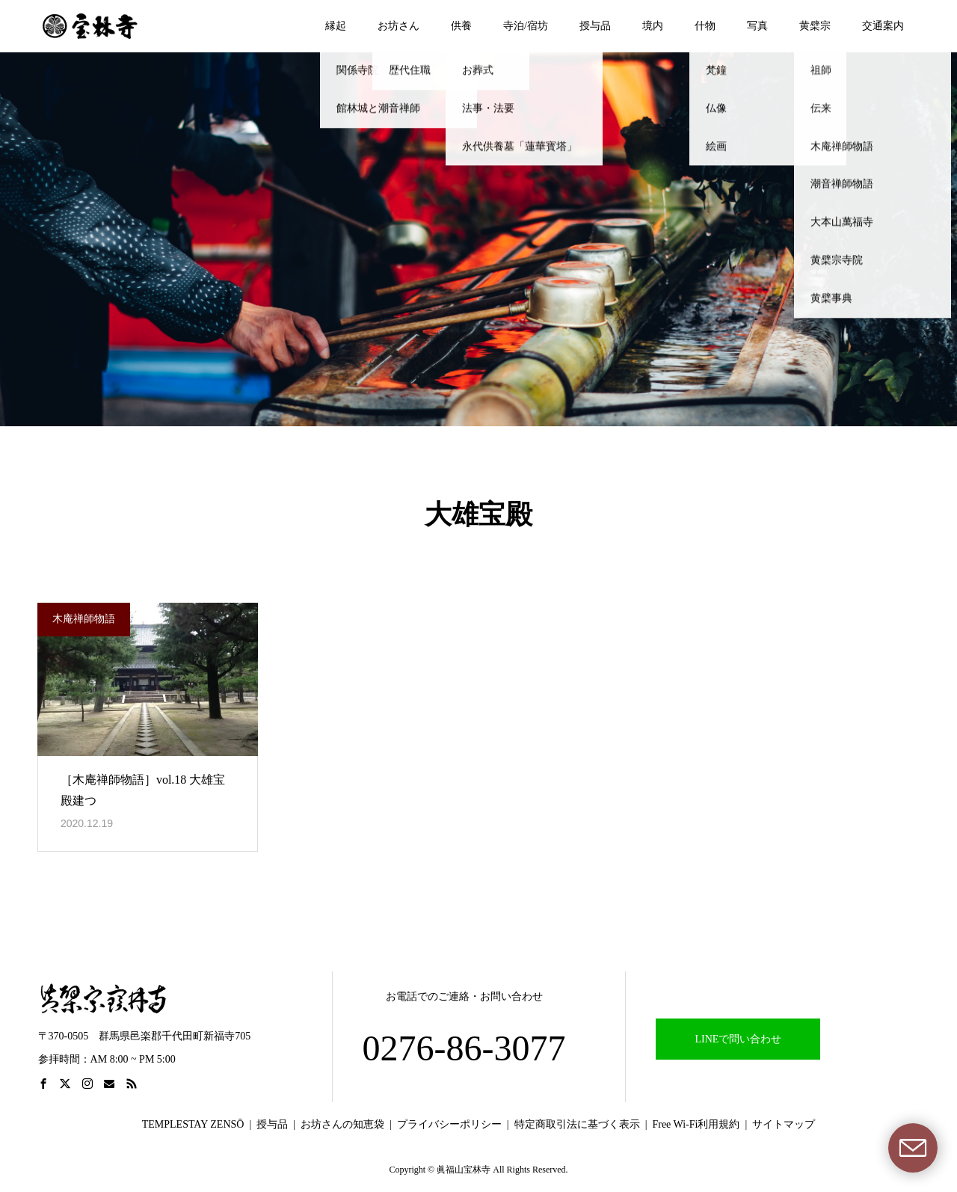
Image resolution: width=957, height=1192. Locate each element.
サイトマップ (783, 1124)
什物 (705, 25)
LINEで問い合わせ (738, 1039)
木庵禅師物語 (83, 618)
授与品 (595, 25)
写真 (757, 25)
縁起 (335, 25)
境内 (652, 25)
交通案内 (883, 25)
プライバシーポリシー (449, 1124)
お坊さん (398, 25)
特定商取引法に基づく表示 (577, 1124)
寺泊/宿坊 (525, 25)
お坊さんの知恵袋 (342, 1124)
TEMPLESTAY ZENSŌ (193, 1124)
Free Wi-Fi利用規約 (695, 1124)
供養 (461, 25)
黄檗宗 (815, 25)
